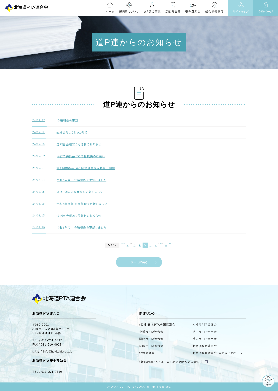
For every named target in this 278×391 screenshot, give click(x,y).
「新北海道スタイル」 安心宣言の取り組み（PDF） (171, 362)
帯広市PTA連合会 (205, 338)
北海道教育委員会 (205, 346)
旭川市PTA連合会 (205, 331)
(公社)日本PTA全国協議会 (157, 324)
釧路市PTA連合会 (151, 346)
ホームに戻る (139, 262)
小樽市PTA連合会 (151, 331)
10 (161, 243)
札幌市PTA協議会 (205, 324)
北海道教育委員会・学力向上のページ (218, 353)
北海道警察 (146, 353)
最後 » (171, 243)
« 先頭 (123, 243)
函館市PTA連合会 (151, 338)
